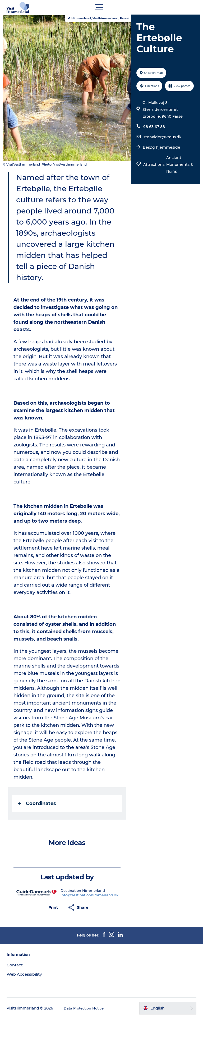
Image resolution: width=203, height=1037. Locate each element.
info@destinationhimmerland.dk (90, 913)
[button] (125, 7)
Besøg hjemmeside (160, 160)
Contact (16, 983)
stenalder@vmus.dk (162, 150)
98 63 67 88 (153, 139)
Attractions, (153, 177)
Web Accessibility (26, 992)
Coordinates (39, 822)
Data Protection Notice (87, 1026)
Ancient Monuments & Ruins (177, 177)
